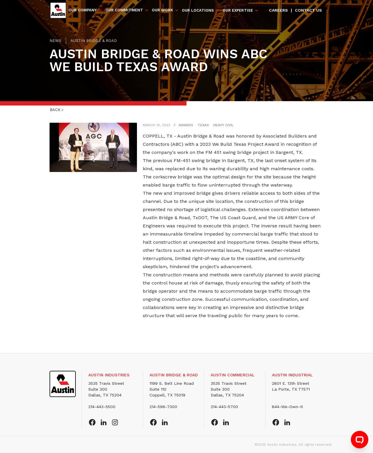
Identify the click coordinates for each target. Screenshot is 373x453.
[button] (85, 10)
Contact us (308, 10)
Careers (278, 10)
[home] (58, 10)
